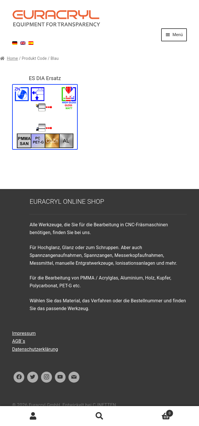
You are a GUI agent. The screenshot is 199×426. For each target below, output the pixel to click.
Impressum (24, 333)
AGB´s (18, 341)
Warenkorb (153, 412)
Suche (99, 416)
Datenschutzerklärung (35, 349)
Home (12, 58)
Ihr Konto (33, 416)
